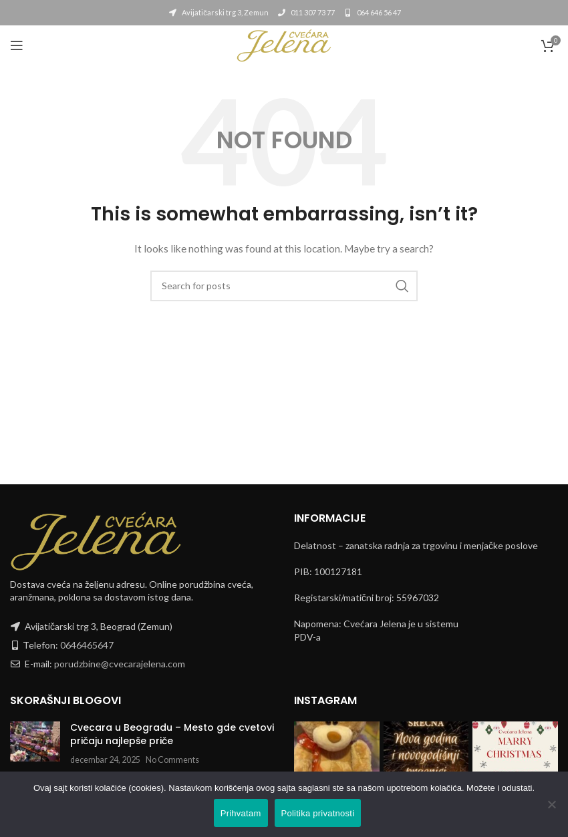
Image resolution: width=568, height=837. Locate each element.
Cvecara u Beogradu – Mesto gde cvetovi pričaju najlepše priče (172, 734)
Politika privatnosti (318, 813)
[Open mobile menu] (16, 45)
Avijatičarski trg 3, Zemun (218, 12)
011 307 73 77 (306, 12)
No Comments (172, 760)
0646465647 (87, 645)
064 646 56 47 (372, 12)
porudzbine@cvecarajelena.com (119, 663)
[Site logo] (284, 44)
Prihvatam (241, 813)
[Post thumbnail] (35, 743)
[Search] (284, 286)
